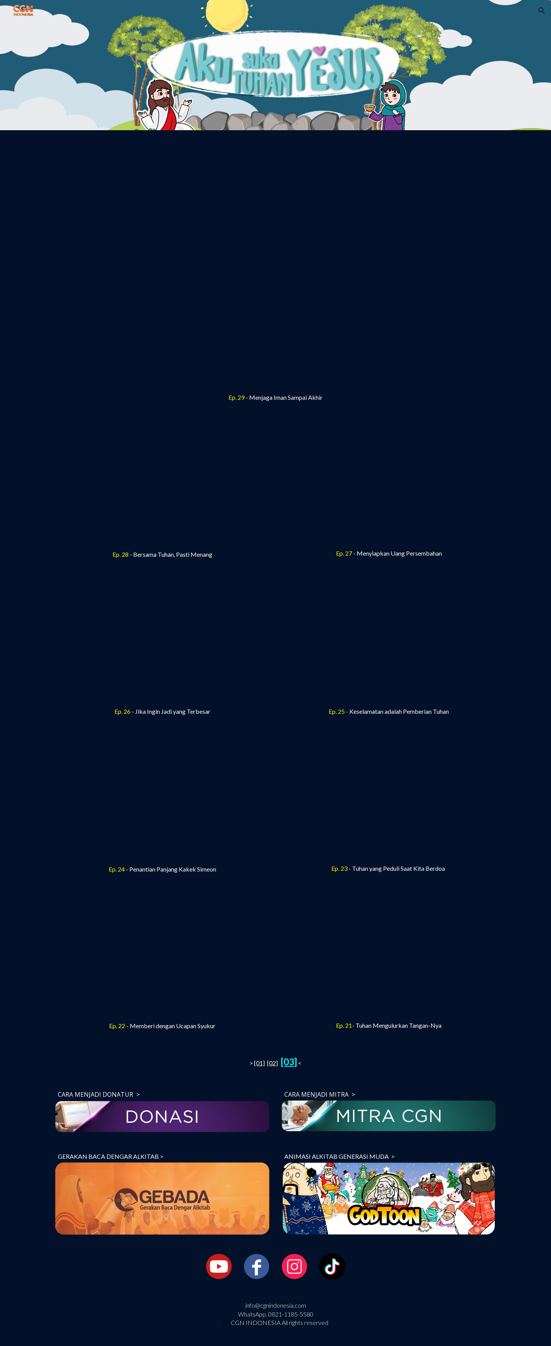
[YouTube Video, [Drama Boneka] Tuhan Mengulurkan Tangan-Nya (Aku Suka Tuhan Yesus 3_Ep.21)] (388, 956)
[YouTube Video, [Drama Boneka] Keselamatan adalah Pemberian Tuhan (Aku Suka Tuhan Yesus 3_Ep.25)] (388, 642)
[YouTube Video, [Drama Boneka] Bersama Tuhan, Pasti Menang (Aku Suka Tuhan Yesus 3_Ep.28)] (162, 485)
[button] (542, 11)
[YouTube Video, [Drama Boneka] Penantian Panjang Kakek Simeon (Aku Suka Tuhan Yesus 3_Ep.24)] (162, 799)
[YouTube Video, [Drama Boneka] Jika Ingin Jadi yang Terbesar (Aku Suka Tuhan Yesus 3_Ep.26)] (162, 642)
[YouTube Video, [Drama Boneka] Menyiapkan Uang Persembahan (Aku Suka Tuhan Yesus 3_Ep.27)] (388, 484)
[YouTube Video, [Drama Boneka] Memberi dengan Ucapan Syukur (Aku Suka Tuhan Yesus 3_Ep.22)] (162, 956)
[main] (275, 397)
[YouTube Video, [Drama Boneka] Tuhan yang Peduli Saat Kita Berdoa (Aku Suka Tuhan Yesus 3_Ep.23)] (388, 799)
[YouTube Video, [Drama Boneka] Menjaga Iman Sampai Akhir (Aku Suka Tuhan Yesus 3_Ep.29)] (275, 263)
